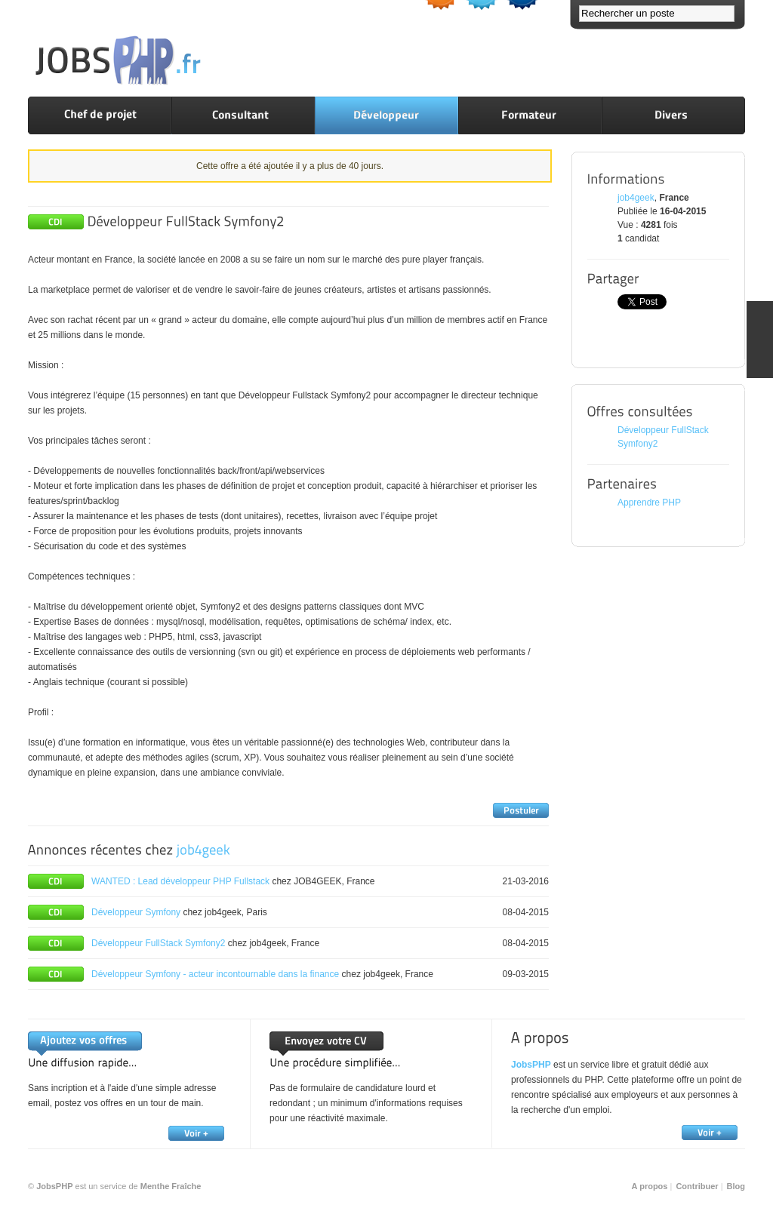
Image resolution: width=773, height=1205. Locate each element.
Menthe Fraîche (171, 1186)
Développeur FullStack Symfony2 (158, 943)
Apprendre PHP (649, 502)
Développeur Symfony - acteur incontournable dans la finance (215, 974)
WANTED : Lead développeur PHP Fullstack (180, 881)
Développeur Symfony (135, 912)
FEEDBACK (760, 339)
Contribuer (697, 1186)
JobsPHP (531, 1064)
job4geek (635, 197)
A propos (650, 1186)
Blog (736, 1186)
